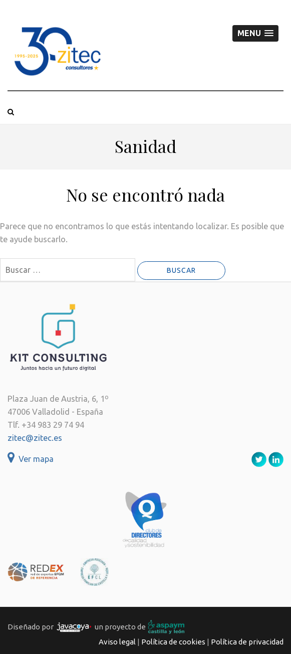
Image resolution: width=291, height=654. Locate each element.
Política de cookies (173, 641)
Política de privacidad (247, 641)
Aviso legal (117, 641)
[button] (255, 33)
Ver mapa (31, 458)
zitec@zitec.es (35, 437)
